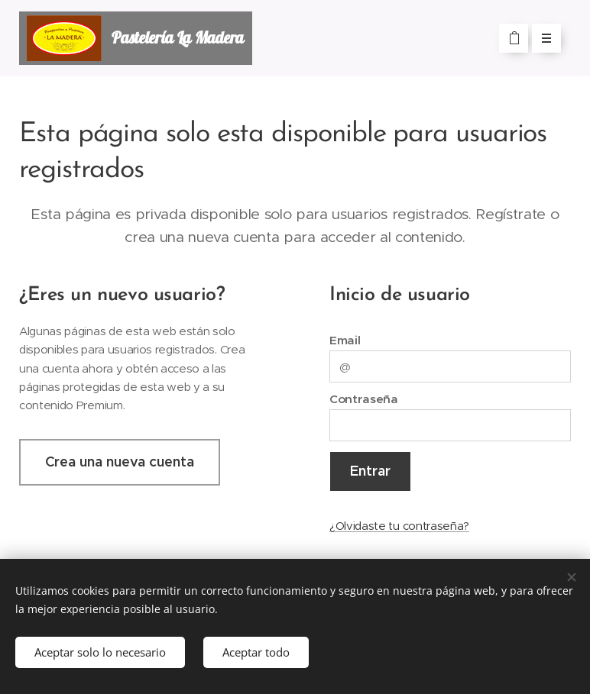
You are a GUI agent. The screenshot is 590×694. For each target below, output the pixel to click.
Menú (541, 38)
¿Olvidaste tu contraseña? (399, 525)
